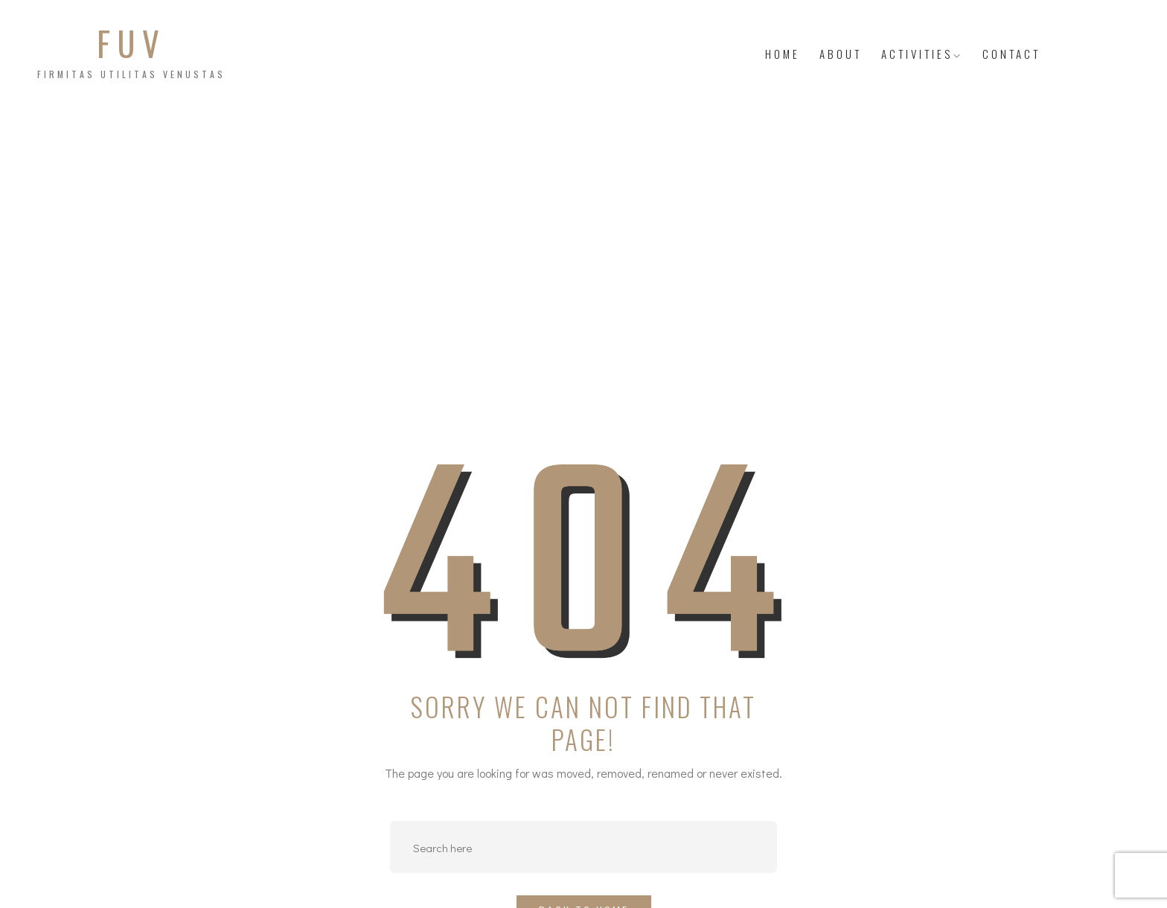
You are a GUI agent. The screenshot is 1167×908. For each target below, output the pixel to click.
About (840, 53)
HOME (782, 53)
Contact (1011, 53)
